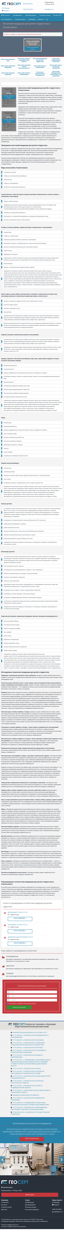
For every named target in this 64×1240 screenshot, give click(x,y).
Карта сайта (40, 1225)
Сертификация (29, 1208)
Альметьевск (28, 4)
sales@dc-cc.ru (49, 9)
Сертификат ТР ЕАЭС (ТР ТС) (17, 930)
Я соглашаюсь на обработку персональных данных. (21, 1009)
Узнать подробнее (20, 924)
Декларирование (30, 1210)
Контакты (41, 19)
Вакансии (4, 1215)
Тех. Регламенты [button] (7, 19)
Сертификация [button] (18, 15)
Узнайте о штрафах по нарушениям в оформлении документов (22, 34)
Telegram (5, 10)
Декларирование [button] (31, 15)
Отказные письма (44, 15)
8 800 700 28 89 (28, 9)
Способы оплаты (20, 19)
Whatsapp (5, 8)
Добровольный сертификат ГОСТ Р (20, 943)
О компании (31, 19)
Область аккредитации (32, 1144)
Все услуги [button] (5, 15)
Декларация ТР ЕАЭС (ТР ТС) (18, 918)
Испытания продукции (32, 1215)
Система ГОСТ (57, 15)
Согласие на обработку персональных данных (13, 1232)
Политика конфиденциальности (9, 1230)
